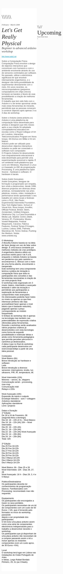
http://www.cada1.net (9, 56)
